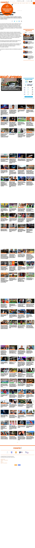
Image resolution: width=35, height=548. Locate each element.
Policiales (23, 3)
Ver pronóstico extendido (28, 96)
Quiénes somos (3, 459)
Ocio (29, 3)
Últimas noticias (14, 3)
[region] (17, 7)
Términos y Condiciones (4, 460)
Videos (31, 3)
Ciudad (18, 3)
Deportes (27, 3)
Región (20, 3)
